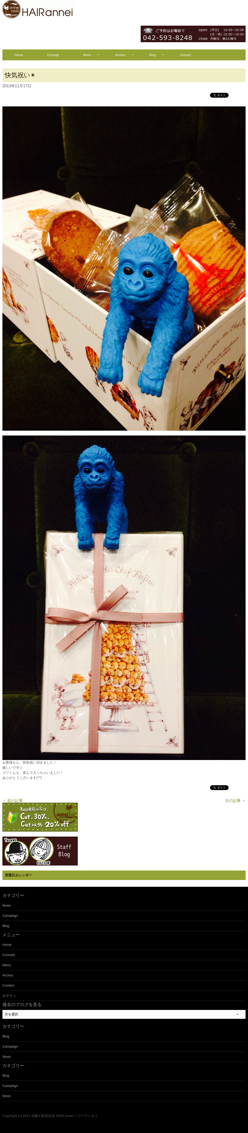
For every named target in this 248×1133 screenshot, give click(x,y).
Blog (153, 55)
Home (19, 55)
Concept (53, 55)
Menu (87, 55)
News (6, 905)
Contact (185, 55)
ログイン (9, 996)
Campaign (10, 916)
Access (120, 55)
